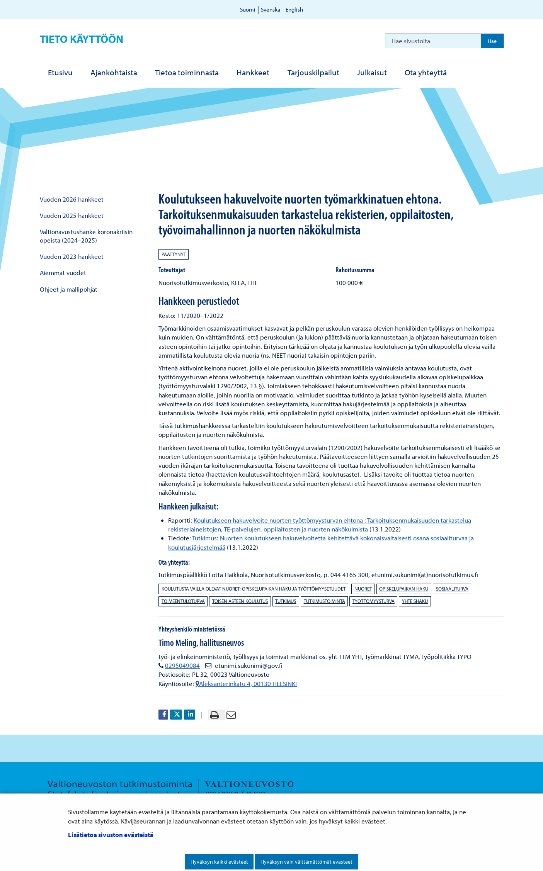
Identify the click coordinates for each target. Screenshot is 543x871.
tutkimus (285, 601)
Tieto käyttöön (81, 39)
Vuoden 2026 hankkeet (72, 199)
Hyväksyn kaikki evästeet (219, 861)
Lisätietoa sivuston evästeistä (110, 834)
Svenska (270, 9)
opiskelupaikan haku (403, 589)
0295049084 (182, 665)
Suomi (247, 9)
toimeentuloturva (183, 601)
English (294, 9)
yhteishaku (415, 601)
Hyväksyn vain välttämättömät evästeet (306, 861)
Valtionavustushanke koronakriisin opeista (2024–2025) (86, 236)
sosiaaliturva (452, 589)
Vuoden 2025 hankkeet (72, 215)
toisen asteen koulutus (240, 601)
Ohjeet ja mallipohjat (68, 289)
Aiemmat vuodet (63, 272)
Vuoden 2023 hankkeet (72, 256)
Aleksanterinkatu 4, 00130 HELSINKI (246, 683)
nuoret (363, 589)
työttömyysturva (373, 601)
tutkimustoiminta (324, 601)
